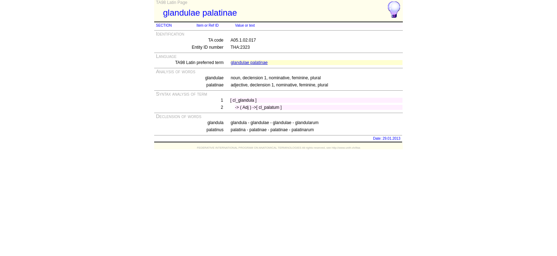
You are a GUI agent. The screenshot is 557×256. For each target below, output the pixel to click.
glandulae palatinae (249, 62)
